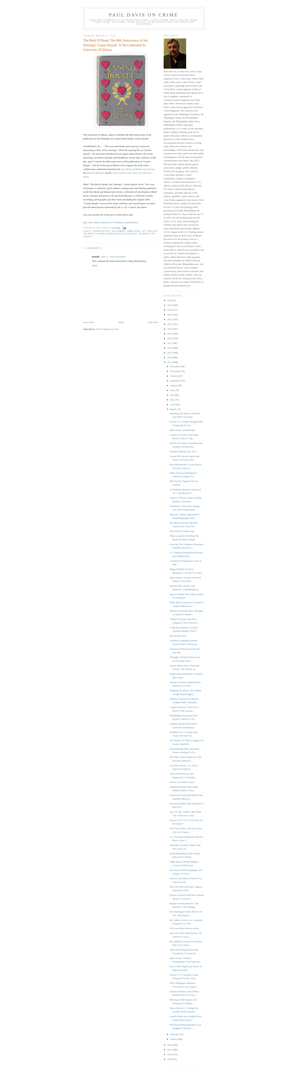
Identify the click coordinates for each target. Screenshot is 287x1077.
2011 (170, 1049)
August (174, 385)
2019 (170, 333)
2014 (170, 357)
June (172, 395)
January (174, 1039)
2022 (170, 319)
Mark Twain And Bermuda (182, 430)
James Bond (134, 231)
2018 (170, 338)
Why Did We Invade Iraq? (182, 531)
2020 (170, 329)
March (173, 409)
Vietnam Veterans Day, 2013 (183, 451)
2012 (170, 1045)
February (174, 1034)
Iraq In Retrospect (178, 635)
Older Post (153, 322)
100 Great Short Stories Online (184, 928)
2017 (170, 343)
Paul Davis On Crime (143, 15)
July (172, 390)
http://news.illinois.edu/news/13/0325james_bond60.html (110, 222)
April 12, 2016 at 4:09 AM (112, 256)
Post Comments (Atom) (107, 329)
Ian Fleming (118, 231)
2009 (170, 1059)
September (175, 380)
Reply (95, 265)
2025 (170, 305)
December (175, 366)
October (174, 376)
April (173, 404)
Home (121, 322)
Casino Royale (101, 231)
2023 (170, 314)
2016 (170, 348)
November (175, 371)
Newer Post (88, 322)
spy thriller (149, 231)
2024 (170, 309)
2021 (170, 324)
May (172, 399)
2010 (170, 1054)
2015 (170, 352)
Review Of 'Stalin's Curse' (181, 782)
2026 (170, 300)
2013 (170, 362)
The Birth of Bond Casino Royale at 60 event (110, 234)
